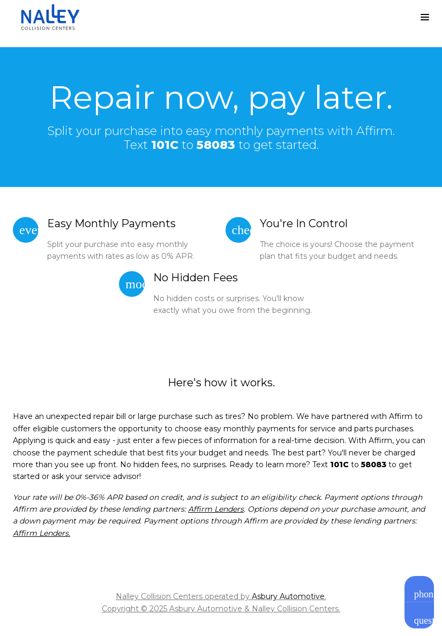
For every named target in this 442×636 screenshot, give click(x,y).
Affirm (401, 416)
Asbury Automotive (288, 596)
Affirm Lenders (216, 509)
